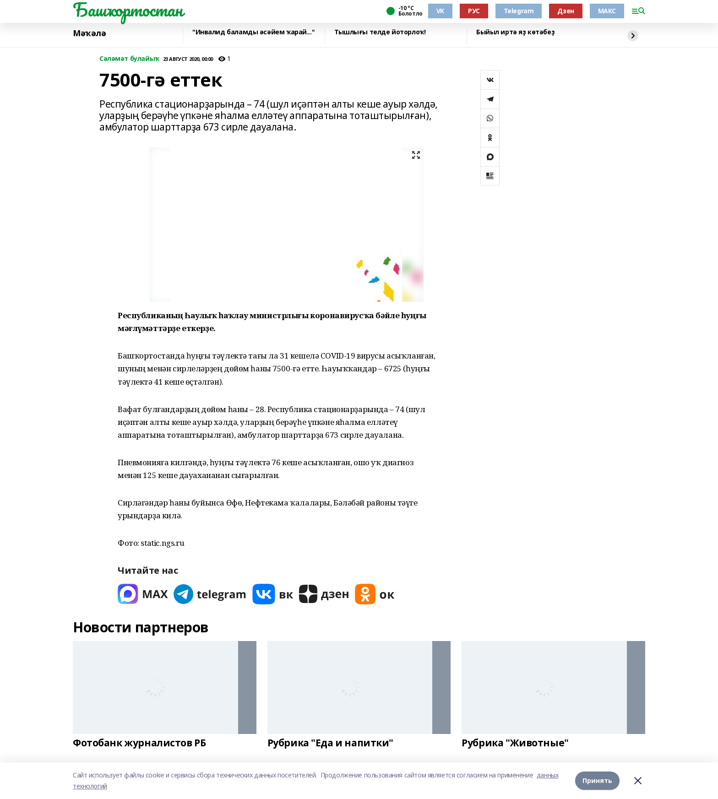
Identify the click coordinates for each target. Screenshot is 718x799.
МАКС (607, 10)
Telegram (519, 10)
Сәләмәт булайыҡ (129, 59)
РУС (474, 10)
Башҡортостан (128, 9)
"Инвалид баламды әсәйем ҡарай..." (253, 32)
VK (440, 10)
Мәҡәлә (89, 33)
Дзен (565, 10)
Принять (597, 780)
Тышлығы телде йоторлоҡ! (379, 32)
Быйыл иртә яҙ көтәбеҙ (515, 32)
